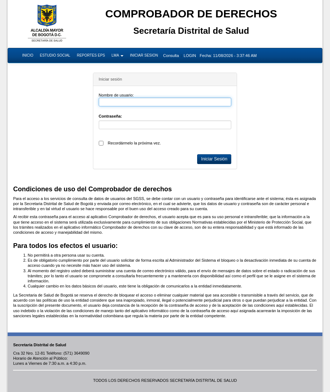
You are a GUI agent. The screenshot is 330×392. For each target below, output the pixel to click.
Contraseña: (110, 116)
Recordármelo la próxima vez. (134, 143)
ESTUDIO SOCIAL (55, 55)
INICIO (27, 55)
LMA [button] (117, 55)
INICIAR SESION (144, 55)
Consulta (171, 55)
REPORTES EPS (91, 55)
